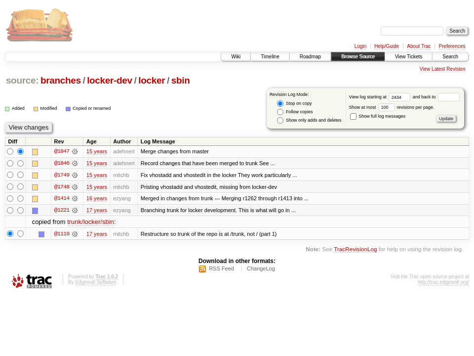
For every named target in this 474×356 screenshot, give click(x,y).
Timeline (270, 56)
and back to (436, 96)
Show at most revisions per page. (391, 107)
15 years (96, 151)
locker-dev (109, 80)
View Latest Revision (443, 69)
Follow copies (295, 112)
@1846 (61, 163)
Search (450, 56)
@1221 (61, 211)
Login (360, 46)
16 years (96, 199)
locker (151, 80)
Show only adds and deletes (309, 120)
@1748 (61, 187)
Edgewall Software (95, 283)
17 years (96, 211)
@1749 (61, 175)
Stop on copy (294, 103)
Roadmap (310, 56)
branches (60, 80)
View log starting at (381, 96)
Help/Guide (386, 46)
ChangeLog (261, 269)
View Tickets (408, 56)
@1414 (61, 199)
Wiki (235, 56)
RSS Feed (221, 269)
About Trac (419, 46)
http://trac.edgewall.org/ (443, 283)
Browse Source (358, 56)
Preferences (452, 46)
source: (22, 80)
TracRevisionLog (355, 249)
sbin (180, 80)
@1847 (61, 151)
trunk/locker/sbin (90, 222)
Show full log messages (377, 116)
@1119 (61, 234)
